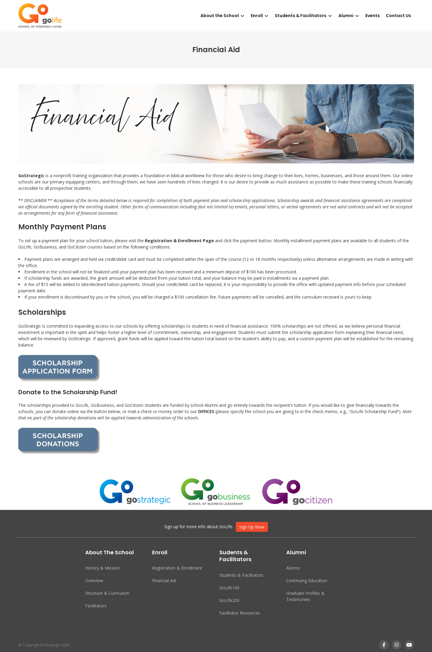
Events (372, 16)
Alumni (345, 16)
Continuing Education (306, 580)
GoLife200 (229, 600)
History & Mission (102, 568)
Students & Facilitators (300, 16)
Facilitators (95, 606)
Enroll (257, 16)
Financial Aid (164, 580)
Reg (149, 240)
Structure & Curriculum (107, 593)
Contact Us (398, 16)
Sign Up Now (251, 527)
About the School (219, 16)
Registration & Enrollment (177, 568)
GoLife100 (229, 588)
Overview (94, 580)
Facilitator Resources (239, 613)
